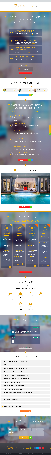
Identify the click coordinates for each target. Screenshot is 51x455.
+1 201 (32, 6)
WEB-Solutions (19, 10)
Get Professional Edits (25, 73)
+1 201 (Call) (30, 453)
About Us (27, 10)
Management (11, 10)
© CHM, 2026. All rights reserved (11, 453)
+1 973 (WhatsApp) (22, 453)
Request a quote (23, 160)
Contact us (6, 267)
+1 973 (32, 4)
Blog (32, 10)
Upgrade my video (24, 206)
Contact (36, 10)
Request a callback (23, 95)
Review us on (25, 347)
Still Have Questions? (25, 411)
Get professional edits (25, 272)
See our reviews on (25, 324)
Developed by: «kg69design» (40, 453)
